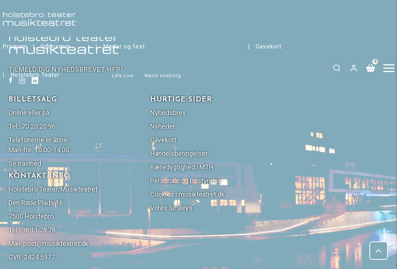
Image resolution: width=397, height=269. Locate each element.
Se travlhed (220, 104)
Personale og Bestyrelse (336, 122)
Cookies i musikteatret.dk (338, 135)
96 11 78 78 (234, 181)
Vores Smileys (322, 149)
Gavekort (270, 46)
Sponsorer (57, 46)
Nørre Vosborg (164, 75)
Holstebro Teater (36, 74)
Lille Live (124, 75)
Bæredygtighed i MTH (333, 108)
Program (16, 46)
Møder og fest (126, 46)
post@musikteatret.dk (251, 194)
